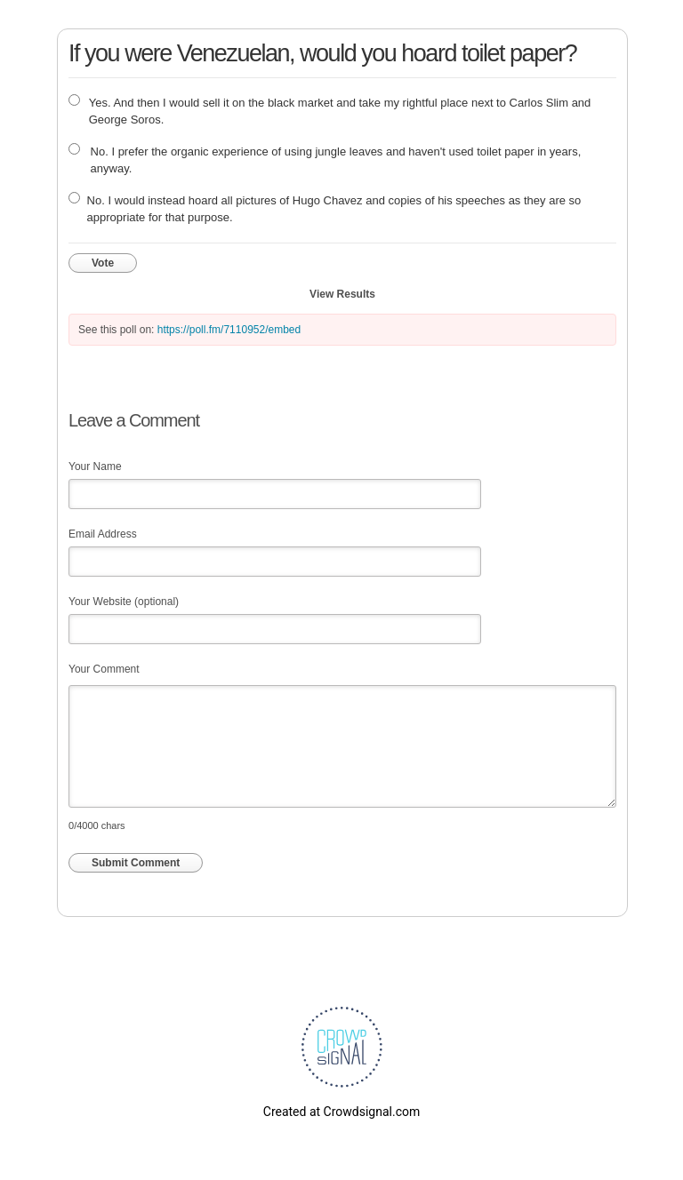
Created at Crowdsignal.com (341, 1111)
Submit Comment (136, 863)
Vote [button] (103, 263)
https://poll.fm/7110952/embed (229, 329)
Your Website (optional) (123, 601)
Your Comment (104, 669)
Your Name (95, 466)
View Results (342, 294)
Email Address (102, 534)
